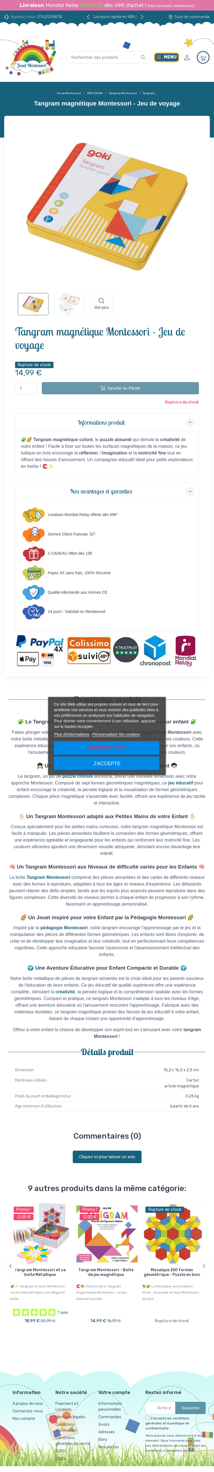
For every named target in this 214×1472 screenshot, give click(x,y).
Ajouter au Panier (120, 387)
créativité (65, 991)
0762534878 (49, 16)
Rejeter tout (107, 748)
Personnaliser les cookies (116, 734)
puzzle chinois (77, 776)
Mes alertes (108, 1444)
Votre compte (114, 1389)
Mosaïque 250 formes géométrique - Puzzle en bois (172, 1272)
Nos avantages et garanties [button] (132, 491)
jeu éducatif (180, 783)
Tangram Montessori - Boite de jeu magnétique (105, 1272)
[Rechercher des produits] (107, 57)
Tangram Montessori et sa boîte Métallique (40, 1272)
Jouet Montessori (69, 93)
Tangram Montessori (48, 877)
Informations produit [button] (136, 422)
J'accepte (106, 763)
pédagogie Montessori (64, 927)
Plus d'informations (71, 734)
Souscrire (190, 1404)
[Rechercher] (143, 57)
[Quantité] (26, 388)
